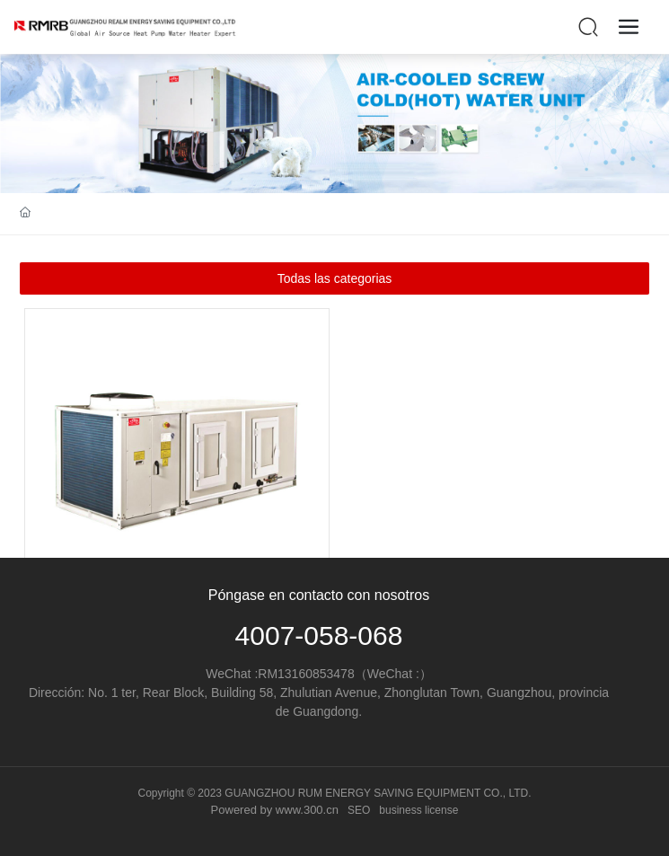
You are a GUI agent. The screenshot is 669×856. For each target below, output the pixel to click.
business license (418, 810)
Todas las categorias (334, 278)
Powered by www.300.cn (275, 809)
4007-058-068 (319, 635)
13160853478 (316, 673)
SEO (359, 810)
